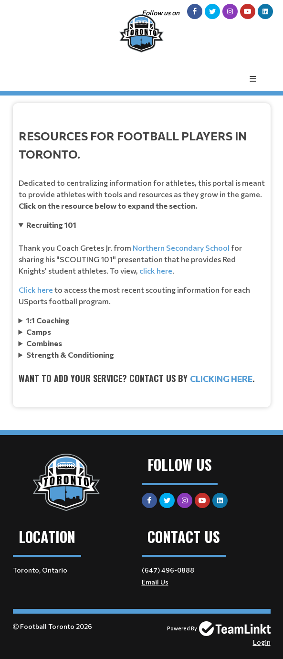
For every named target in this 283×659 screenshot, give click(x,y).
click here (155, 270)
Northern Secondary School (181, 247)
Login (262, 642)
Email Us (155, 582)
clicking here (221, 378)
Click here (36, 289)
